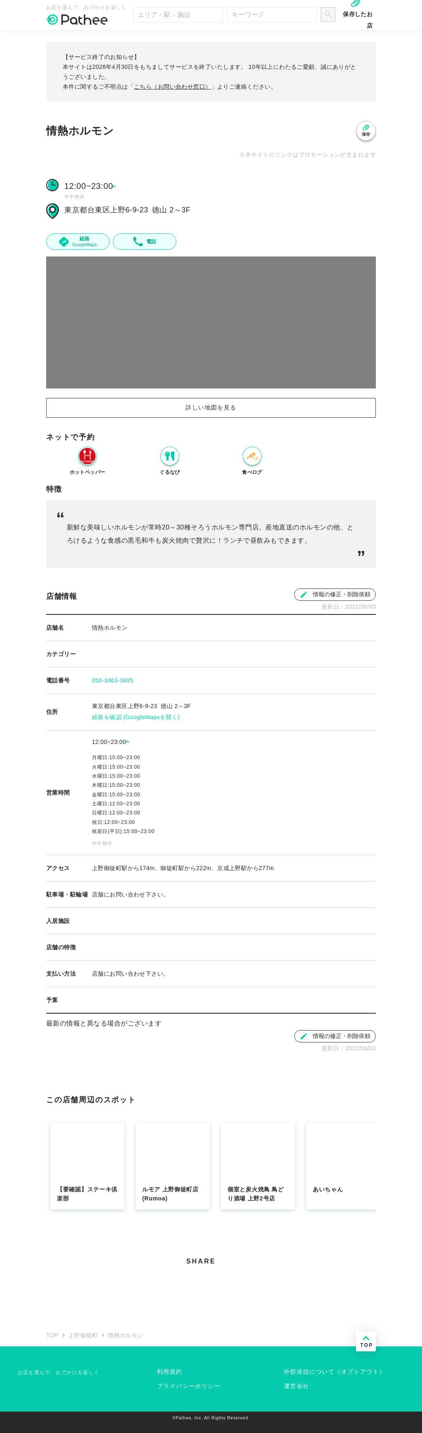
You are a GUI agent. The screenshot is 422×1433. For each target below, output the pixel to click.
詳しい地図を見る (210, 407)
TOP (52, 1335)
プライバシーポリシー (188, 1386)
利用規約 (170, 1371)
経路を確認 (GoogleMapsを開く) (136, 717)
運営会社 (296, 1386)
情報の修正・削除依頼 (335, 595)
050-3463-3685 (112, 680)
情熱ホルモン (126, 1335)
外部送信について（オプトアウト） (334, 1371)
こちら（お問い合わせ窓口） (172, 86)
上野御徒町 (83, 1335)
